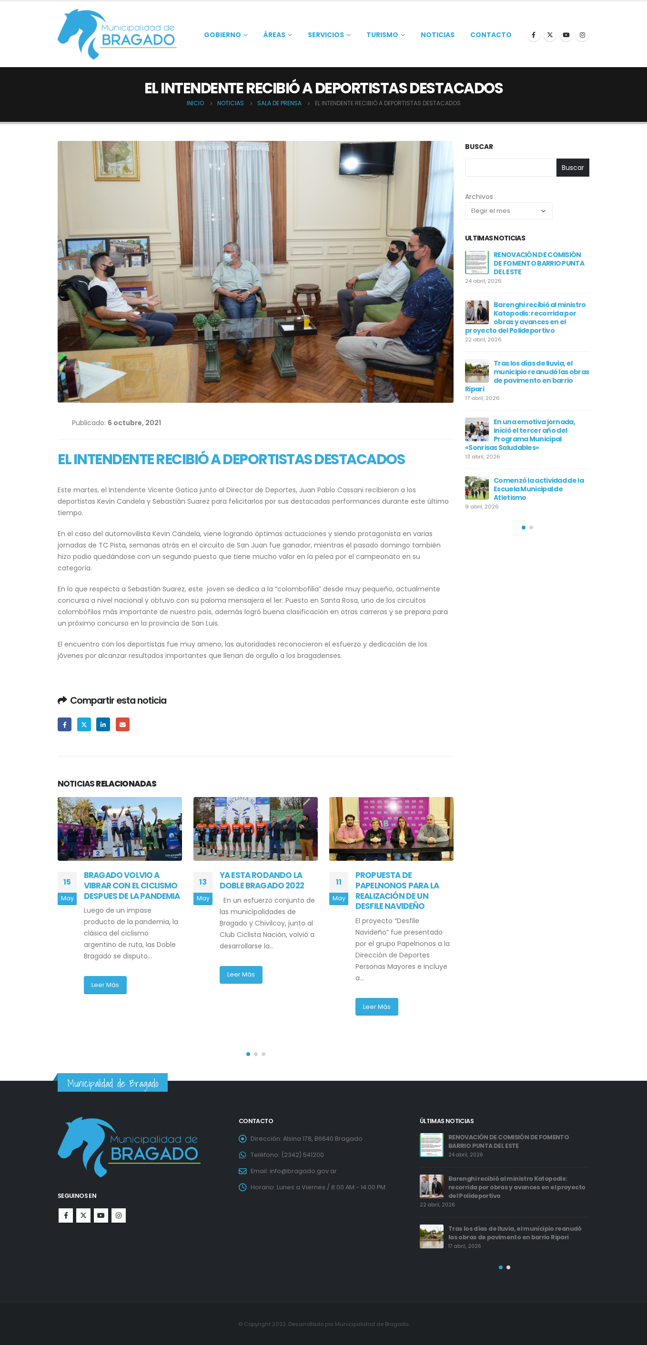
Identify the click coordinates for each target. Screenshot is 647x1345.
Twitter (84, 724)
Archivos (479, 196)
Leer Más (105, 985)
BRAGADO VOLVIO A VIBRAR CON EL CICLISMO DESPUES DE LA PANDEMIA (132, 885)
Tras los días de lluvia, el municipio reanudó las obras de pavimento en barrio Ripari (527, 376)
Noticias (438, 35)
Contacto (491, 35)
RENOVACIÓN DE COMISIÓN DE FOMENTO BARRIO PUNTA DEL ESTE (539, 263)
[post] (477, 262)
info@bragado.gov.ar (303, 1171)
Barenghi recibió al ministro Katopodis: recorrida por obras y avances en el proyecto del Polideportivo (525, 317)
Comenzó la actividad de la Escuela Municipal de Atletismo (539, 489)
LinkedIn (103, 724)
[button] (248, 1054)
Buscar (479, 146)
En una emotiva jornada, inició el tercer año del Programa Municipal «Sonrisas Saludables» (520, 434)
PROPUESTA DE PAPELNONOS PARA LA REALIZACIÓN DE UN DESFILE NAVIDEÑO (397, 890)
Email (123, 724)
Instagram (118, 1215)
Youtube (101, 1215)
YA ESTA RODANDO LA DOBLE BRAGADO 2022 (266, 880)
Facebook (64, 724)
